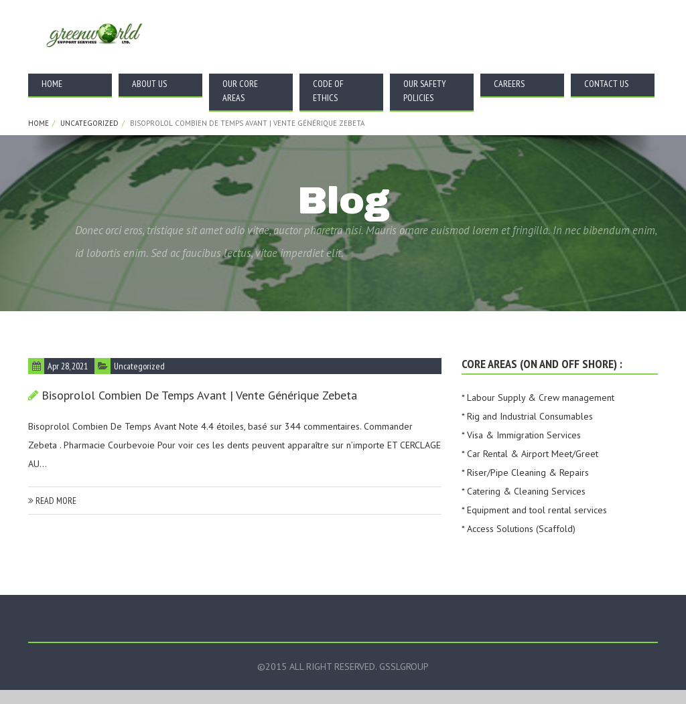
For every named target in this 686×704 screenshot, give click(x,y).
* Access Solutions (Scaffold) (518, 529)
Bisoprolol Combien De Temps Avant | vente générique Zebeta (199, 395)
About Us (149, 84)
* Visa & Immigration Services (521, 435)
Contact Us (606, 84)
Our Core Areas (240, 91)
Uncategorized (89, 123)
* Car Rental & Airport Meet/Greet (530, 454)
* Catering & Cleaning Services (524, 491)
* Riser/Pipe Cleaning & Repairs (525, 472)
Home (52, 84)
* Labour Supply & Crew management (538, 397)
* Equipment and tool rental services (534, 510)
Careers (509, 84)
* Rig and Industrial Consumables (527, 416)
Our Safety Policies (424, 91)
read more (52, 501)
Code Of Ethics (328, 91)
